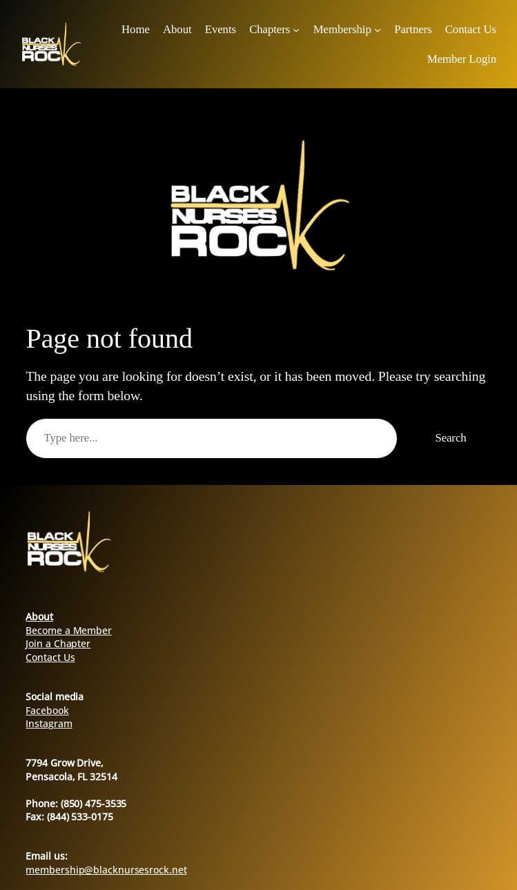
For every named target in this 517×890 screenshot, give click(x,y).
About (39, 616)
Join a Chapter (58, 643)
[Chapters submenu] (296, 29)
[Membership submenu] (377, 29)
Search (450, 437)
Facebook (47, 710)
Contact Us (50, 657)
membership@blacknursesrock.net (106, 869)
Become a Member (69, 630)
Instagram (49, 723)
